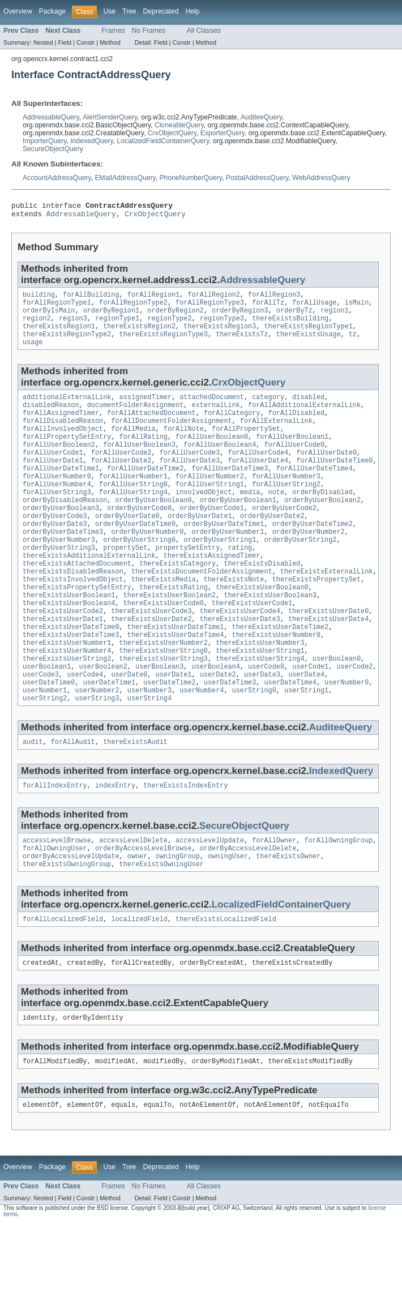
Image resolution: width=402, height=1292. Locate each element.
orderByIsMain (49, 317)
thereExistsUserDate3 (240, 663)
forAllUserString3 (57, 518)
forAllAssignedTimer (61, 427)
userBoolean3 (159, 717)
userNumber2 (97, 744)
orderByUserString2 (300, 572)
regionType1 (117, 326)
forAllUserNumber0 (57, 499)
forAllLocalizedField (63, 982)
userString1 (306, 744)
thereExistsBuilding (290, 326)
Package (52, 11)
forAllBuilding (91, 298)
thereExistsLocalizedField (226, 982)
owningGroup (178, 917)
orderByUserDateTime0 (135, 554)
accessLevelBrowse (57, 899)
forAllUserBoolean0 (212, 454)
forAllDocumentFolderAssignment (171, 436)
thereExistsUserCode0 (163, 644)
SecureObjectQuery (53, 149)
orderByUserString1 (219, 572)
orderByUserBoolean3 (61, 536)
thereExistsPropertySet (316, 617)
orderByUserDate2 (272, 545)
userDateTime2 (169, 735)
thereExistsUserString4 (260, 708)
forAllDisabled (296, 427)
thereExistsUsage (308, 344)
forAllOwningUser (55, 908)
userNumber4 (201, 744)
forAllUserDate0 (326, 472)
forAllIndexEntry (55, 843)
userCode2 (354, 717)
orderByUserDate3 (55, 554)
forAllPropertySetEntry (67, 454)
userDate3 (262, 726)
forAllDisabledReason (63, 436)
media (250, 518)
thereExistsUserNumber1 (67, 690)
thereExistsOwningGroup (67, 926)
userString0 (254, 744)
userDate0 (129, 726)
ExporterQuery (222, 133)
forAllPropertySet (246, 445)
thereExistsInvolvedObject (73, 617)
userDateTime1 (109, 735)
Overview (17, 11)
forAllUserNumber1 (133, 499)
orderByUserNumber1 (227, 563)
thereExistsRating (173, 626)
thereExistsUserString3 (163, 708)
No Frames (149, 31)
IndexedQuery (91, 141)
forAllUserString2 (286, 509)
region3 (73, 326)
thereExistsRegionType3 (163, 344)
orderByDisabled (322, 518)
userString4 (149, 753)
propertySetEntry (188, 581)
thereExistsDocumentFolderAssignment (201, 608)
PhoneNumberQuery (190, 178)
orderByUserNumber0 (147, 563)
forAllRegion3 (274, 298)
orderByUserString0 (139, 572)
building (39, 298)
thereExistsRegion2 (139, 335)
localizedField (139, 982)
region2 (37, 326)
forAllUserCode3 (190, 472)
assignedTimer (145, 409)
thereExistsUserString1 (260, 699)
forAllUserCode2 (121, 472)
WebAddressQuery (321, 178)
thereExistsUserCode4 (240, 653)
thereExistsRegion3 (219, 335)
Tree (129, 11)
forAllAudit (73, 798)
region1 (334, 317)
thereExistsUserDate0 (328, 653)
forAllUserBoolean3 (139, 463)
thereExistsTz (242, 344)
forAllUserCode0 (294, 463)
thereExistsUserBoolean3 (270, 635)
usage (33, 353)
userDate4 (306, 726)
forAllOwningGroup (338, 899)
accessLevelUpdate (210, 899)
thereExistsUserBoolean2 (169, 635)
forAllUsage (314, 308)
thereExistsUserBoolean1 (69, 635)
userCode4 (85, 726)
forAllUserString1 (210, 509)
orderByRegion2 (175, 317)
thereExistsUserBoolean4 (69, 644)
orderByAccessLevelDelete (248, 908)
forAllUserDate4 (258, 481)
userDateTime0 (49, 735)
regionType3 (222, 326)
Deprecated (161, 11)
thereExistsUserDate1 (63, 663)
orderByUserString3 (59, 581)
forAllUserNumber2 (210, 499)
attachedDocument (211, 409)
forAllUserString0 (133, 509)
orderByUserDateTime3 (63, 563)
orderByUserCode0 (139, 536)
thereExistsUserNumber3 (260, 690)
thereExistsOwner (288, 917)
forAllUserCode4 (258, 472)
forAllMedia (133, 445)
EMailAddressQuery (125, 178)
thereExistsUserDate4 (328, 663)
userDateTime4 (290, 735)
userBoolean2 (103, 717)
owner (137, 917)
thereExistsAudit (135, 798)
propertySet (125, 581)
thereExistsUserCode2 (63, 653)
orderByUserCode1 (211, 536)
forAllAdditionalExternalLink (304, 418)
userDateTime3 (230, 735)
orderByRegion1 (111, 317)
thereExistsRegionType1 (308, 335)
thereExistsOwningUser (161, 926)
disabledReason (51, 418)
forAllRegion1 (153, 298)
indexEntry (115, 843)
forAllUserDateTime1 (61, 490)
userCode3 (41, 726)
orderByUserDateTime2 (312, 554)
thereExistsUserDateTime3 (71, 681)
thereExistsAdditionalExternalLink (89, 590)
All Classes (204, 31)
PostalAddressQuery (257, 178)
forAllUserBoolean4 (219, 463)
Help (192, 11)
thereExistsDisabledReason (73, 608)
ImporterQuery (44, 141)
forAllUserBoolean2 (59, 463)
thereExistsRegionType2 (67, 344)
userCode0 (266, 717)
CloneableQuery (179, 125)
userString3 (97, 753)
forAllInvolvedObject (63, 445)
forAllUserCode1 (53, 472)
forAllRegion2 (213, 298)
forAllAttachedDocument (151, 427)
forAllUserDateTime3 (230, 490)
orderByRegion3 (240, 317)
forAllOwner (274, 899)
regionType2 (169, 326)
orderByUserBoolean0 (153, 527)
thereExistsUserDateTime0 (71, 672)
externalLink (216, 418)
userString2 (45, 753)
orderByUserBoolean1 (238, 527)
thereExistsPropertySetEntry (77, 626)
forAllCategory (232, 427)
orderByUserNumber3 (59, 572)
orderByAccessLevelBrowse (143, 908)
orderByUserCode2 (284, 536)
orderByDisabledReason (65, 527)
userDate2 (218, 726)
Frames (113, 31)
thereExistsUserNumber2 (163, 690)
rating (240, 581)
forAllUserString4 (133, 518)
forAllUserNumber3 (286, 499)
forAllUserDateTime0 (334, 481)
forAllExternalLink (276, 436)
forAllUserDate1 (53, 481)
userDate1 (174, 726)
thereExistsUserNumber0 (276, 681)
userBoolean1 (47, 717)
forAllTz (268, 308)
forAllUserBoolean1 (292, 454)
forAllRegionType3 (210, 308)
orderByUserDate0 (127, 545)
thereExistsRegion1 (59, 335)
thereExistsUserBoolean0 (262, 626)
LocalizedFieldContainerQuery (163, 141)
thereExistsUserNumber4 (67, 699)
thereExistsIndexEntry (185, 843)
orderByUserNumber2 (308, 563)
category (268, 409)
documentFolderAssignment (135, 418)
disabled (308, 409)
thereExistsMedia (163, 617)
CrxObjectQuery (172, 133)
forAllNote (184, 445)
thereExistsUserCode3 (151, 653)
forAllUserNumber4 (57, 509)
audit (33, 798)
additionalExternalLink (67, 409)
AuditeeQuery (261, 117)
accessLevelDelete (133, 899)
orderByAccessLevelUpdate (71, 917)
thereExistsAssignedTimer (212, 590)
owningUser (228, 917)
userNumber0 (346, 735)
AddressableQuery (51, 117)
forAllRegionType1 (57, 308)
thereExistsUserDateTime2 (280, 672)
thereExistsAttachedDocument (77, 599)
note (276, 518)
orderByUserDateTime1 (223, 554)
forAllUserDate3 (190, 481)
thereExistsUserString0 (163, 699)
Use (109, 11)
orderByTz (294, 317)
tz (353, 344)
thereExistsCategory (177, 599)
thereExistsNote (234, 617)
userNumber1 (45, 744)
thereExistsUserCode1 (252, 644)
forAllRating (143, 454)
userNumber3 (149, 744)
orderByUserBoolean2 (322, 527)
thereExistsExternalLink (326, 608)
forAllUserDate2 (121, 481)
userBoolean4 (216, 717)
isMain (357, 308)
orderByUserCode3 (55, 545)
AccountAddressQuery (57, 178)
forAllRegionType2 (133, 308)
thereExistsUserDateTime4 (175, 681)
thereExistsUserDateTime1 (175, 672)
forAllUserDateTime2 (145, 490)
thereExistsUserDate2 (151, 663)
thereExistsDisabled (262, 599)
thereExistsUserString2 (67, 708)
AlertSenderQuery (110, 117)
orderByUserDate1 (200, 545)
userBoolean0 (337, 708)
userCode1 (310, 717)
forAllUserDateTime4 (314, 490)
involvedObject (204, 518)
